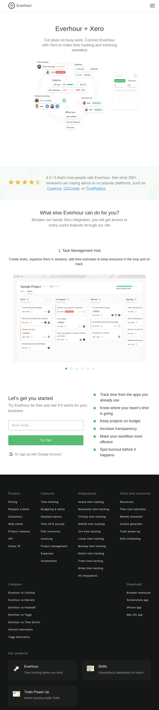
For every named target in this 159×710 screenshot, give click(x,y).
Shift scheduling (99, 537)
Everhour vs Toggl (130, 522)
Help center (15, 522)
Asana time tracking (70, 500)
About (38, 700)
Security (74, 700)
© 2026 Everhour (19, 700)
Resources (95, 500)
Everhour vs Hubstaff (132, 515)
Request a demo (18, 508)
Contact (113, 700)
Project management (43, 544)
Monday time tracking (71, 544)
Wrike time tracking (69, 566)
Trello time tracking (69, 559)
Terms (49, 700)
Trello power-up (99, 530)
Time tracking (39, 500)
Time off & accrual (42, 522)
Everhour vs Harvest (132, 508)
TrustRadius (96, 188)
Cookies (87, 700)
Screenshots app (19, 597)
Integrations (66, 493)
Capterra (54, 188)
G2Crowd (71, 188)
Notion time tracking (70, 552)
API (10, 537)
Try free (46, 440)
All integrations (67, 574)
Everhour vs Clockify (132, 500)
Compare (125, 493)
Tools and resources (103, 493)
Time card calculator (102, 508)
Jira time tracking (68, 530)
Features (36, 493)
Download (15, 582)
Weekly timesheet (100, 515)
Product (14, 493)
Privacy (61, 700)
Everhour (24, 6)
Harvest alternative (131, 537)
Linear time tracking (70, 537)
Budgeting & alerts (42, 508)
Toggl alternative (129, 544)
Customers (15, 515)
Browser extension (20, 589)
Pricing (12, 500)
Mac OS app (16, 612)
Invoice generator (100, 522)
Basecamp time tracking (72, 508)
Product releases (19, 530)
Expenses (36, 552)
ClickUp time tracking (71, 515)
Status (14, 544)
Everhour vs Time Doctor (135, 530)
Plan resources (40, 530)
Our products (18, 628)
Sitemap (100, 700)
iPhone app (15, 604)
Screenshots (38, 559)
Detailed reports (40, 515)
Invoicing (36, 537)
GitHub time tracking (70, 522)
